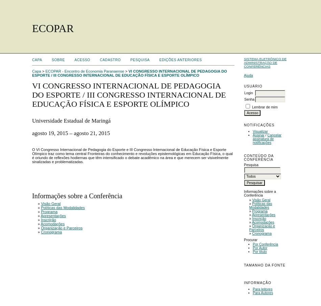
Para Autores (263, 293)
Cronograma (262, 233)
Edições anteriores (180, 60)
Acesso (82, 60)
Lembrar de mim (265, 107)
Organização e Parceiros (262, 228)
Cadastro (110, 60)
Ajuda (248, 75)
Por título (260, 252)
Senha (249, 99)
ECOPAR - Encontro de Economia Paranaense (85, 71)
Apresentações (263, 215)
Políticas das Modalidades (260, 205)
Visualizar (260, 131)
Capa (37, 60)
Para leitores (262, 289)
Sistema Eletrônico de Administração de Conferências (265, 62)
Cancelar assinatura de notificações (267, 139)
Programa (260, 211)
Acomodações (263, 222)
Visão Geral (261, 200)
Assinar (259, 135)
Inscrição (259, 219)
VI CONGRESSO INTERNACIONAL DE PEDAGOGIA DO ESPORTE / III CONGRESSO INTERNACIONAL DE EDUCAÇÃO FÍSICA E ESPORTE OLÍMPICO (129, 73)
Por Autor (260, 248)
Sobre (58, 60)
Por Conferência (265, 244)
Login (248, 93)
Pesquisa (140, 60)
